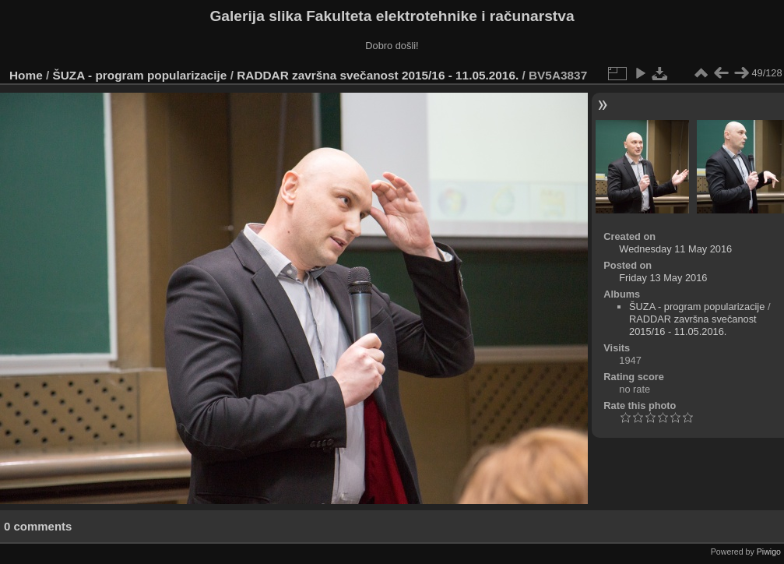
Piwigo (769, 551)
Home (26, 75)
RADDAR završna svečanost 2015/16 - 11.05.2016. (378, 75)
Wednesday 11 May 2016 (675, 249)
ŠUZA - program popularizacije (140, 75)
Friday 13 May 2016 (663, 278)
